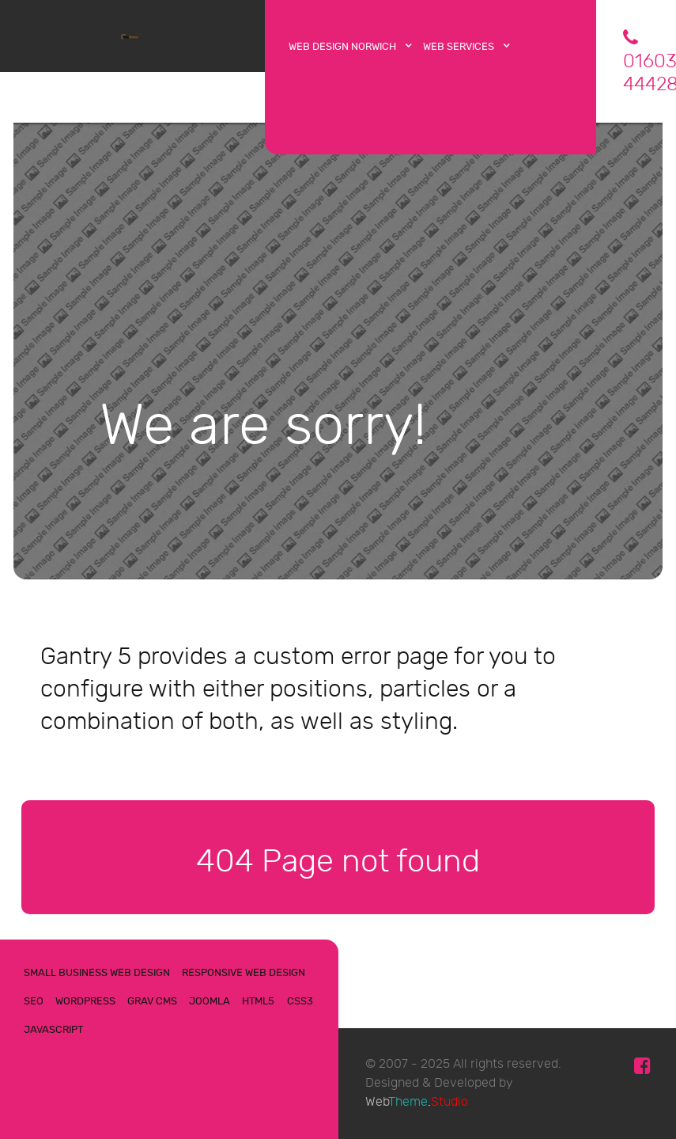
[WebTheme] (133, 35)
